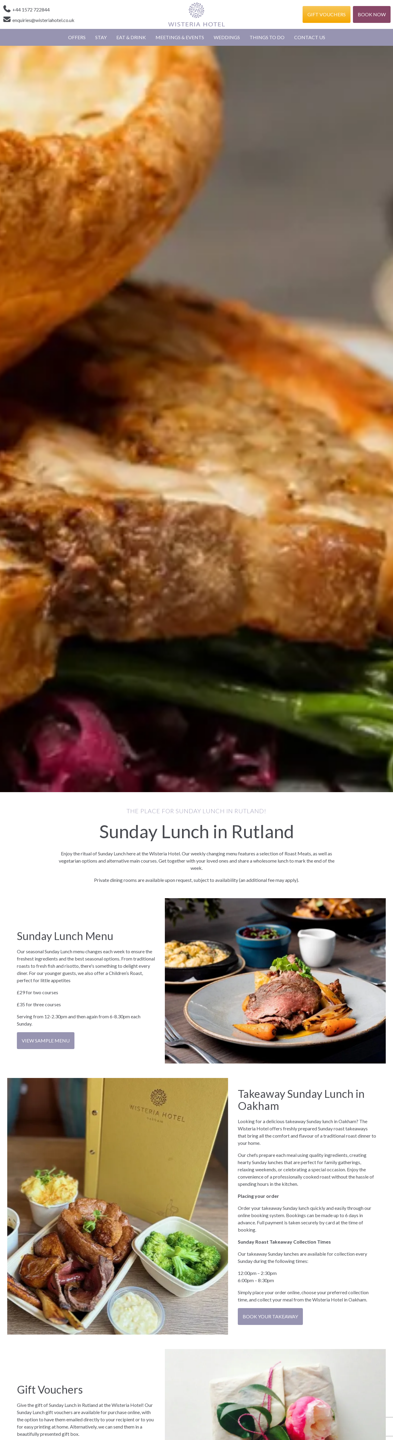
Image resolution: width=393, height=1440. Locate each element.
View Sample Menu (46, 1040)
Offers (77, 37)
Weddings (227, 37)
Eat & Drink (131, 37)
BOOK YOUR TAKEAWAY (270, 1316)
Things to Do (267, 37)
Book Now (372, 14)
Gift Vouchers (326, 14)
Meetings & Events (180, 37)
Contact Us (309, 37)
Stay (101, 37)
